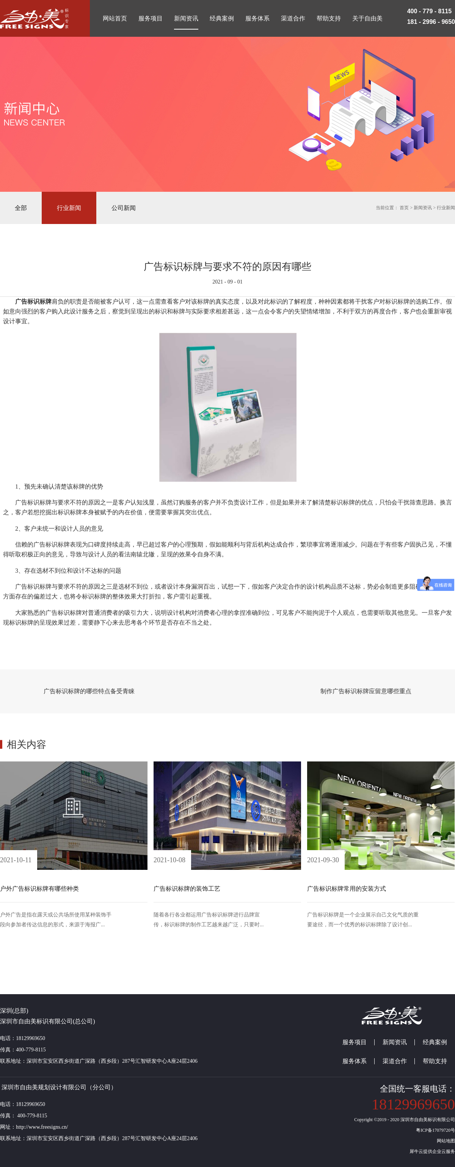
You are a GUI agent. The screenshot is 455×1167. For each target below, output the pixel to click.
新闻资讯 (423, 207)
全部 (21, 208)
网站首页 (115, 18)
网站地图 (445, 1141)
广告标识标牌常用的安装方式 (346, 888)
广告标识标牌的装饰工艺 (187, 888)
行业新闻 (446, 207)
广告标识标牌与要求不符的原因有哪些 (227, 266)
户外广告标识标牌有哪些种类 (39, 888)
